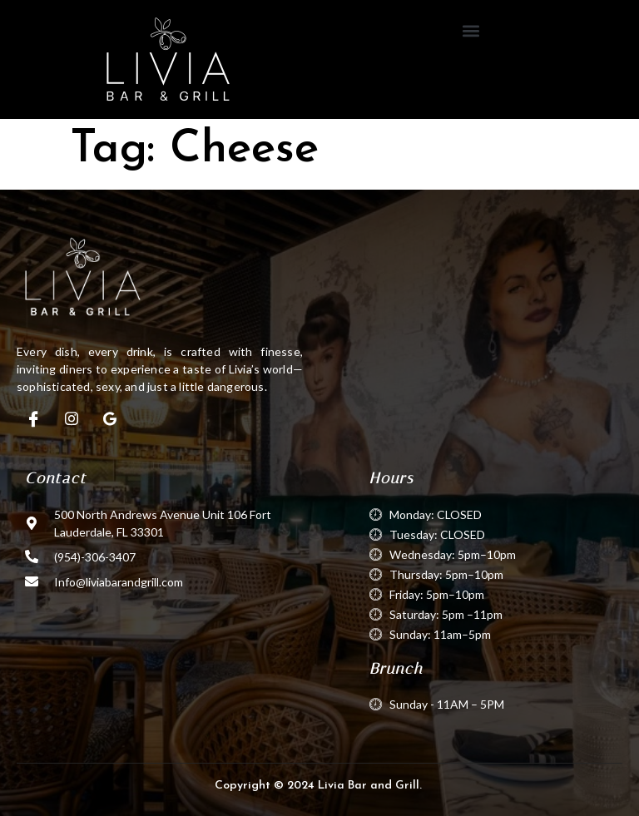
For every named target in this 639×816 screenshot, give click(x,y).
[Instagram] (71, 419)
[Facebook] (33, 419)
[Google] (109, 419)
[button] (471, 30)
